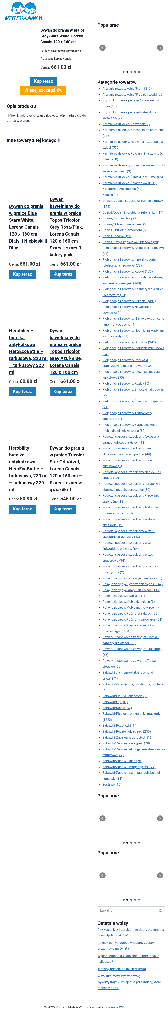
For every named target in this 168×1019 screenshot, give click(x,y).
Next (160, 48)
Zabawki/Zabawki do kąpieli (126, 743)
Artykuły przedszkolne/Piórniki (127, 88)
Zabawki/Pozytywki (120, 725)
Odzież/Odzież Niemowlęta (126, 230)
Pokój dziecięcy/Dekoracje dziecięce (132, 578)
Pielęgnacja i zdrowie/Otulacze (129, 342)
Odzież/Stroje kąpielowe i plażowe (131, 242)
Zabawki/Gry (115, 702)
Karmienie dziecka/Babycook (126, 124)
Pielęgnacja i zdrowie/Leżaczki (129, 301)
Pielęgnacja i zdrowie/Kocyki (128, 271)
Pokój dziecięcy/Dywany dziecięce (133, 584)
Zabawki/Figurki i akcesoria (125, 696)
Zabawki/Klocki (117, 708)
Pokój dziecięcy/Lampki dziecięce (131, 590)
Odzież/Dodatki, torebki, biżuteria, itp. (133, 212)
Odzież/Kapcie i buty (120, 218)
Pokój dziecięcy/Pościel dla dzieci (131, 613)
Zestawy (112, 784)
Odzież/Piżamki (117, 236)
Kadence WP (114, 1007)
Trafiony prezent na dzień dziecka (122, 969)
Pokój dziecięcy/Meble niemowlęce (131, 607)
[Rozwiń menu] (159, 11)
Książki (110, 195)
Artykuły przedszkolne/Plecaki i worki (133, 94)
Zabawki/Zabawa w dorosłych (127, 737)
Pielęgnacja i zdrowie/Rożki (126, 383)
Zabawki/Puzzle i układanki (127, 731)
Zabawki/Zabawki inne (122, 761)
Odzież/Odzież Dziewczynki (125, 224)
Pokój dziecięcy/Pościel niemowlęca (132, 619)
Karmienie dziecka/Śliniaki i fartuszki (133, 177)
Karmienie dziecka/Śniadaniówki (130, 183)
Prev (102, 48)
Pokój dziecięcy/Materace (124, 596)
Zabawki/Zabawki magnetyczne (129, 767)
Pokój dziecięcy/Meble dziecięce (129, 602)
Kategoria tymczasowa (123, 189)
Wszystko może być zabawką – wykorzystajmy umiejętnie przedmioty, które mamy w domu (129, 982)
